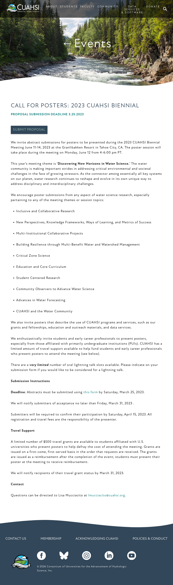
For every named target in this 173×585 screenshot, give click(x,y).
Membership (51, 539)
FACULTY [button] (87, 6)
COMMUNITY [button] (107, 6)
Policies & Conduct (150, 539)
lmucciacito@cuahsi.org (106, 495)
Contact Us (15, 539)
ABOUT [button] (51, 6)
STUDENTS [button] (69, 6)
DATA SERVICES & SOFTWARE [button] (132, 9)
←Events (86, 44)
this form (90, 392)
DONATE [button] (153, 6)
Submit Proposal (29, 129)
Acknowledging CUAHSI (97, 539)
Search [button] (165, 9)
